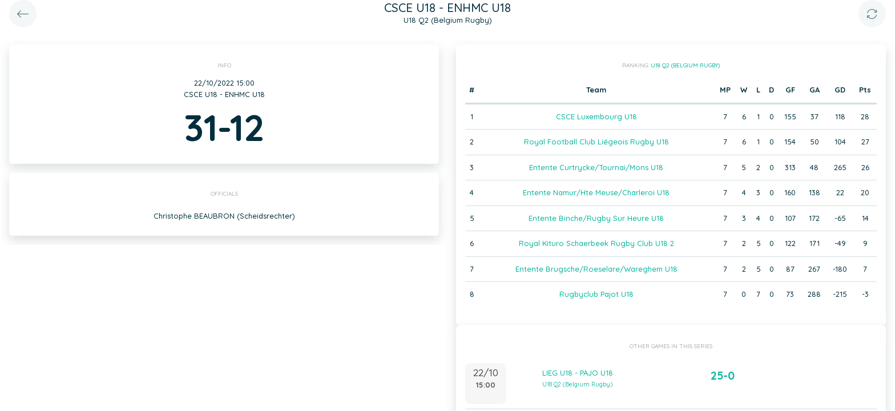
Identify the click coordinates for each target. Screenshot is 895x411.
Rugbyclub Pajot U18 (596, 294)
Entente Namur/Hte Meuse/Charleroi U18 (596, 192)
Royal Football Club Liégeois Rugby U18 (596, 141)
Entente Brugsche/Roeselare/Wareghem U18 (596, 268)
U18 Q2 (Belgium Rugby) (685, 65)
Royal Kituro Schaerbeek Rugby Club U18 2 (596, 243)
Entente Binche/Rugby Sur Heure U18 (596, 218)
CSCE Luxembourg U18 (596, 116)
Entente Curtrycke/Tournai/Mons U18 (596, 167)
